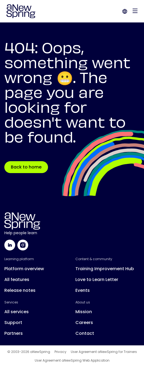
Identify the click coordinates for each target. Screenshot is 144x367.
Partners (13, 333)
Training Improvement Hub (104, 269)
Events (82, 290)
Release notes (20, 290)
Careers (84, 322)
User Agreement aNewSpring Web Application (72, 360)
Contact (84, 333)
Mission (83, 312)
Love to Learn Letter (96, 279)
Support (13, 322)
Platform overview (24, 269)
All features (16, 279)
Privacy (60, 352)
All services (16, 312)
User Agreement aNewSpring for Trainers (104, 352)
